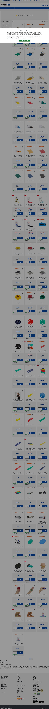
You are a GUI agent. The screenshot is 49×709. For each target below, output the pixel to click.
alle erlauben (26, 34)
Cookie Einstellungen (16, 36)
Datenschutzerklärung (10, 38)
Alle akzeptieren (24, 40)
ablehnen (8, 37)
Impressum (24, 38)
